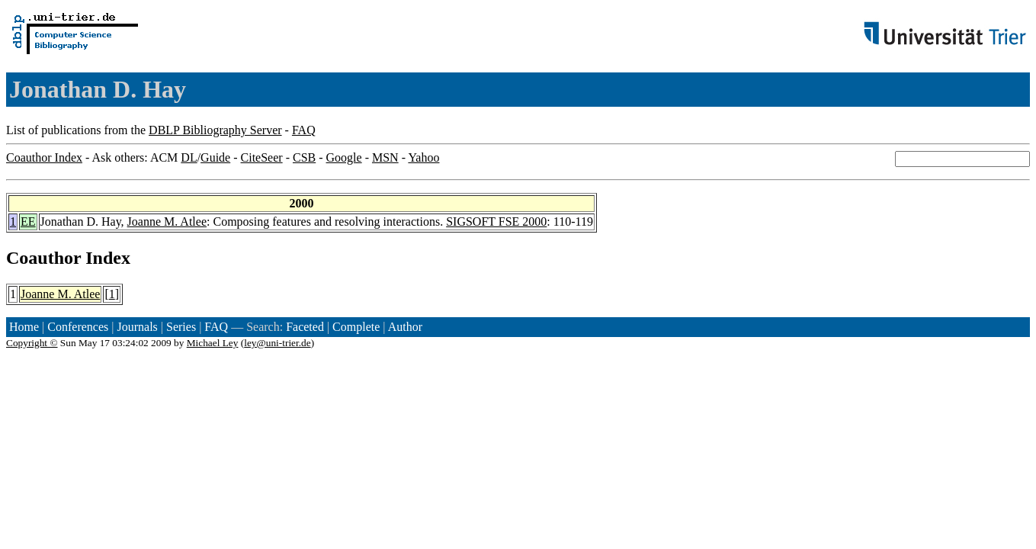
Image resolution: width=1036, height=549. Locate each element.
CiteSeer (262, 157)
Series (181, 326)
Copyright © (32, 342)
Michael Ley (213, 342)
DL (189, 157)
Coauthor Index (44, 157)
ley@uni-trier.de (277, 342)
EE (28, 221)
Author (405, 326)
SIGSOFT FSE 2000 (496, 221)
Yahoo (423, 157)
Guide (215, 157)
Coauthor (43, 258)
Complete (356, 326)
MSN (385, 157)
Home (24, 326)
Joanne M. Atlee (167, 221)
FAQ (304, 130)
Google (344, 157)
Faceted (305, 326)
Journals (137, 326)
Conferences (77, 326)
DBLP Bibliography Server (215, 130)
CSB (304, 157)
